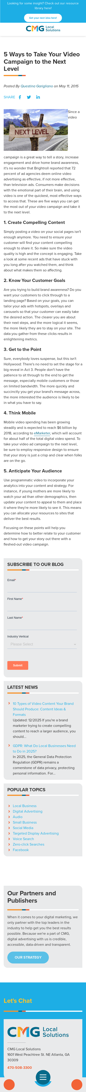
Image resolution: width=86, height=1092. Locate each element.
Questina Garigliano (37, 86)
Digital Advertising (27, 750)
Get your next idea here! (43, 18)
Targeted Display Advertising (36, 772)
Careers (74, 1048)
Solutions (13, 1048)
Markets (29, 1048)
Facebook (19, 97)
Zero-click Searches (28, 783)
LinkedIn (38, 97)
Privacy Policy (43, 1053)
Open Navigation (45, 1077)
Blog (61, 1048)
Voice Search (23, 777)
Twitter (28, 97)
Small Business (25, 761)
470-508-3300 (19, 1006)
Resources (47, 1048)
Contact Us (76, 1084)
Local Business (24, 744)
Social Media (23, 766)
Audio (17, 755)
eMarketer (42, 433)
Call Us (9, 1084)
